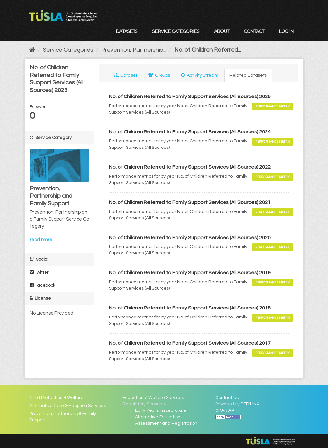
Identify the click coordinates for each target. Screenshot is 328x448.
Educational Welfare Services (153, 397)
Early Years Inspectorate (160, 410)
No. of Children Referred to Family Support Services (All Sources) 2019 (190, 272)
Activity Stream (199, 75)
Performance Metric (272, 106)
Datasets (126, 31)
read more (41, 239)
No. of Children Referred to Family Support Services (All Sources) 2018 (190, 307)
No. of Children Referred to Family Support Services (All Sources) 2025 (190, 96)
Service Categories (175, 31)
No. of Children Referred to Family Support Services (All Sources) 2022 (190, 167)
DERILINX (250, 404)
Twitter (39, 272)
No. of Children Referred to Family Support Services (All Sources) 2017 (190, 343)
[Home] (32, 50)
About (221, 31)
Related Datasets (248, 75)
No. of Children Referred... (207, 50)
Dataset (125, 75)
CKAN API (225, 410)
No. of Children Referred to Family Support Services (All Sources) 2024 (190, 131)
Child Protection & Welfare (56, 397)
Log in (286, 31)
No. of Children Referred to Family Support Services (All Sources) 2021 (190, 202)
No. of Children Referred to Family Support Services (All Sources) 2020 (190, 237)
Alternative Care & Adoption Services (67, 405)
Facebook (42, 285)
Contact (254, 31)
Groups (159, 75)
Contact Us (227, 397)
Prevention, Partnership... (133, 50)
